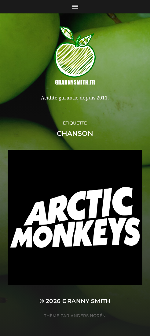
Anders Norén (88, 315)
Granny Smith (86, 301)
